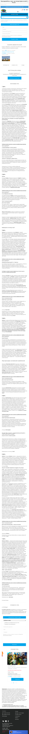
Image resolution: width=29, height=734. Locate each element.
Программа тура (6, 65)
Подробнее (14, 665)
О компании (17, 716)
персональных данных (6, 36)
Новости (16, 717)
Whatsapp (4, 716)
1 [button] (12, 683)
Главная (2, 19)
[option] (6, 58)
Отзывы (23, 65)
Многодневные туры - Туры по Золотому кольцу (14, 19)
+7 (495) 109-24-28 (6, 712)
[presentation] (15, 639)
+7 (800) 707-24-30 (6, 714)
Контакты (17, 719)
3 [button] (15, 683)
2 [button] (13, 683)
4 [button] (17, 683)
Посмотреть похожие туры (14, 78)
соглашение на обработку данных (7, 731)
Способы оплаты (18, 714)
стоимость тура (14, 65)
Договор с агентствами (19, 712)
